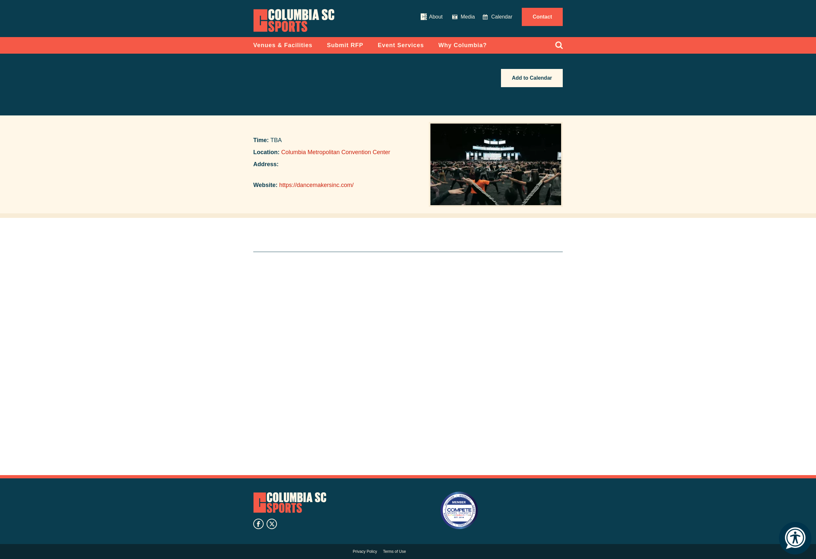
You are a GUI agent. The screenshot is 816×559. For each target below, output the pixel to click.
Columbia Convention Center (294, 20)
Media (468, 17)
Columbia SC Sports (289, 502)
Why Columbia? (463, 45)
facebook (258, 524)
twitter (272, 524)
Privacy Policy (365, 551)
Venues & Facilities (282, 45)
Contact (542, 17)
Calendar (501, 17)
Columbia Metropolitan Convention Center (335, 152)
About (436, 17)
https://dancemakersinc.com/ (316, 185)
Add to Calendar (532, 78)
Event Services (401, 45)
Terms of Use (394, 551)
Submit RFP (345, 45)
